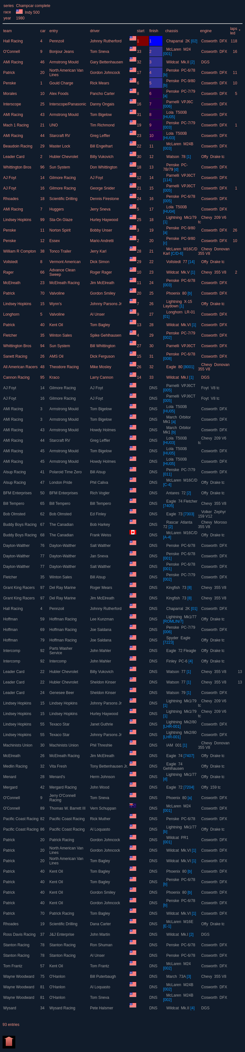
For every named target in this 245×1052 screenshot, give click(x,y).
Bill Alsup (98, 472)
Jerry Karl (99, 251)
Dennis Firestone (105, 199)
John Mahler (101, 650)
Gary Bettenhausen (107, 62)
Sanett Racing (15, 356)
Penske (10, 83)
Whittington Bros (17, 167)
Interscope (12, 104)
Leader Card (14, 156)
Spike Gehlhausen (106, 335)
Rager (9, 272)
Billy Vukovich (102, 156)
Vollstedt (11, 262)
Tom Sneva (100, 51)
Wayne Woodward (19, 976)
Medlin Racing (15, 766)
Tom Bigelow (101, 114)
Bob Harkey (100, 524)
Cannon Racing (17, 377)
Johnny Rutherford (106, 41)
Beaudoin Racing (18, 146)
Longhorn (11, 314)
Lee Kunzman (102, 619)
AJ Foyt (10, 177)
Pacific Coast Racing (21, 819)
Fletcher (10, 335)
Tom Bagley (100, 325)
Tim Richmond (102, 125)
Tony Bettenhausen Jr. (109, 766)
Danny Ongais (102, 104)
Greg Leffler (100, 135)
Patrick (9, 72)
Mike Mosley (101, 367)
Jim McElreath (102, 283)
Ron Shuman (101, 945)
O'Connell (12, 51)
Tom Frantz (13, 966)
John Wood (100, 787)
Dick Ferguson (103, 356)
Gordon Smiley (103, 293)
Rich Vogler (100, 493)
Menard (10, 777)
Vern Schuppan (103, 808)
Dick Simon (100, 262)
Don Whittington (104, 167)
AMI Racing (13, 62)
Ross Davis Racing (20, 934)
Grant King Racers (19, 587)
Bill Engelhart (102, 146)
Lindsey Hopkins (17, 220)
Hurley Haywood (104, 220)
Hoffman (11, 619)
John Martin (100, 934)
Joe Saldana (101, 629)
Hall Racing (13, 41)
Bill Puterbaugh (103, 976)
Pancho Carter (103, 93)
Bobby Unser (101, 230)
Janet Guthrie (102, 724)
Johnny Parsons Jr (106, 304)
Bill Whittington (103, 346)
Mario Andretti (102, 241)
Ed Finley (98, 514)
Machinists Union (18, 745)
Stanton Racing (16, 945)
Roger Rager (101, 272)
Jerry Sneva (100, 209)
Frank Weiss (101, 535)
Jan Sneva (99, 556)
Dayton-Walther (17, 545)
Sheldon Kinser (103, 682)
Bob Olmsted (14, 514)
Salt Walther (101, 545)
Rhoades (11, 199)
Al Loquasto (100, 829)
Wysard (10, 1008)
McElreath (12, 283)
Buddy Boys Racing (20, 524)
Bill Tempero (14, 503)
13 (240, 671)
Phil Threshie (101, 745)
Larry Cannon (102, 377)
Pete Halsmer (102, 1008)
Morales (10, 93)
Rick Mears (100, 83)
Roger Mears (101, 587)
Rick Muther (100, 819)
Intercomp (12, 650)
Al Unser (98, 314)
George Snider (103, 188)
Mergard (11, 787)
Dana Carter (101, 924)
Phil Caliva (99, 482)
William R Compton (20, 251)
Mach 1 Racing (16, 125)
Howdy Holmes (103, 430)
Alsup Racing (15, 472)
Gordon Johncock (105, 72)
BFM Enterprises (18, 493)
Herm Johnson (103, 777)
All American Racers (21, 367)
